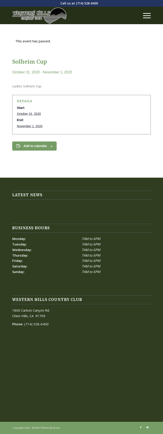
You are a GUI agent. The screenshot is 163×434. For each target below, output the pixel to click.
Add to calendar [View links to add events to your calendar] (35, 146)
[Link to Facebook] (140, 427)
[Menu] (145, 15)
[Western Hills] (67, 15)
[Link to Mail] (147, 427)
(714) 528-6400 (87, 3)
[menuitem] (145, 15)
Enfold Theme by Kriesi (46, 427)
